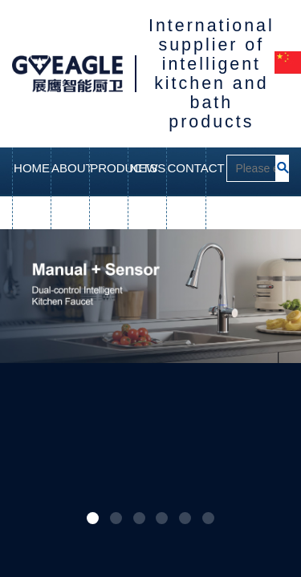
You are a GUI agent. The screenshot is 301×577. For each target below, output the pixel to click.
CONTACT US (186, 188)
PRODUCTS (109, 168)
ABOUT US (70, 188)
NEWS (147, 168)
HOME (32, 168)
